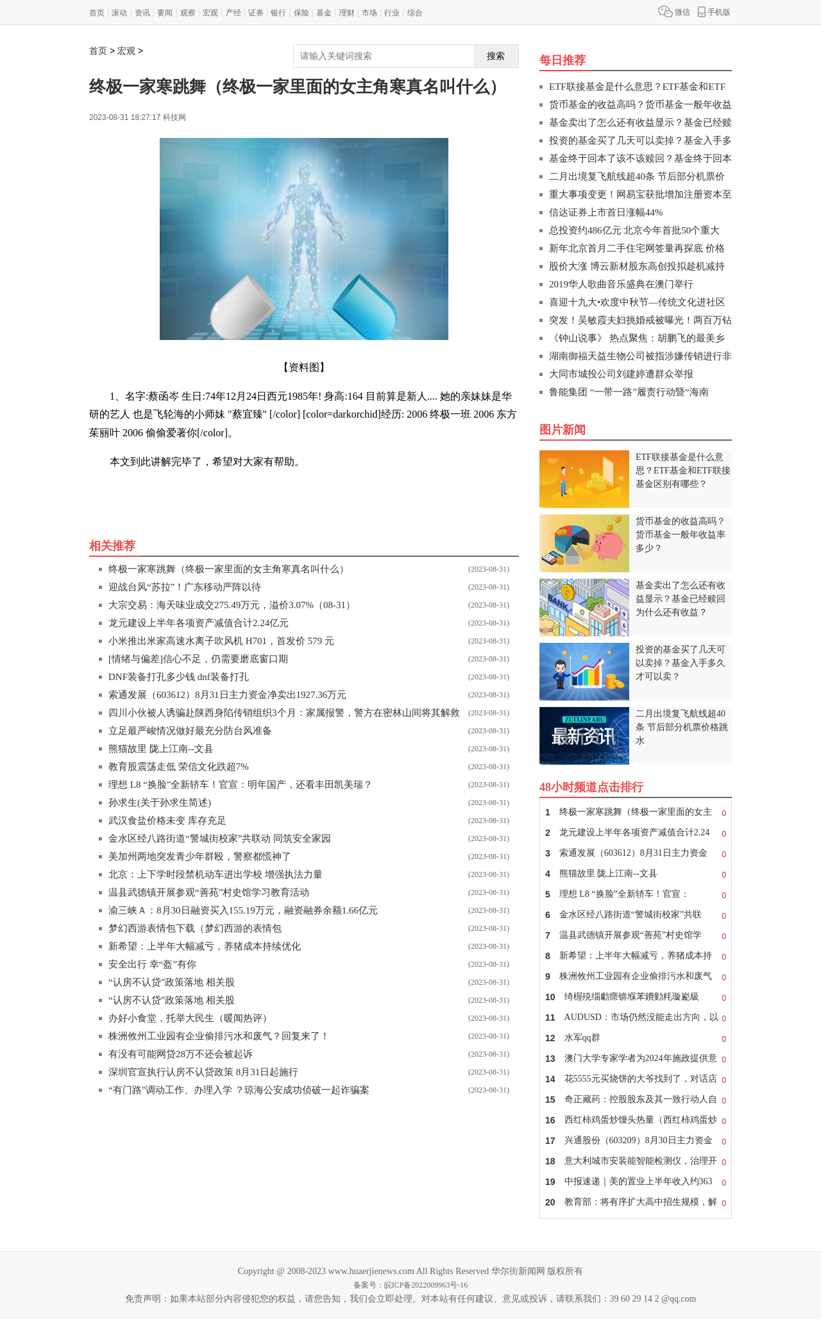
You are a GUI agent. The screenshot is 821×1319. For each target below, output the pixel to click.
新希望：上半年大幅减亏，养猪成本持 (635, 956)
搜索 (496, 56)
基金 (324, 12)
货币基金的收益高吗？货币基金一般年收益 (640, 104)
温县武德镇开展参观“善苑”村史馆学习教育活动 (208, 892)
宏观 (210, 12)
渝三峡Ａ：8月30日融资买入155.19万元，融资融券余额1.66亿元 (243, 910)
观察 (188, 12)
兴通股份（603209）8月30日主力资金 (635, 1140)
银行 (278, 12)
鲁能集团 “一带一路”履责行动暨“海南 (629, 392)
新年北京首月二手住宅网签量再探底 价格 (637, 248)
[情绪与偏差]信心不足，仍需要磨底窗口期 (198, 659)
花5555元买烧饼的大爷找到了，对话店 (635, 1079)
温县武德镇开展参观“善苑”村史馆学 (635, 935)
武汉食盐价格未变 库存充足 (167, 820)
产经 (233, 12)
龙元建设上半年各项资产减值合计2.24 (635, 832)
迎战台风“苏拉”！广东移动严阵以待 (184, 587)
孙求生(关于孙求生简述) (159, 802)
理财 (347, 12)
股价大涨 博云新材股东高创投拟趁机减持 (637, 266)
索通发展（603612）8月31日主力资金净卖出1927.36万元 (227, 695)
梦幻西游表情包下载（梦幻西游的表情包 (195, 928)
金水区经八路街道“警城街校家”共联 (635, 914)
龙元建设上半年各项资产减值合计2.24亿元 (198, 623)
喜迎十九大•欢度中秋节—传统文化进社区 (637, 302)
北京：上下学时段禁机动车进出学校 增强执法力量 (215, 874)
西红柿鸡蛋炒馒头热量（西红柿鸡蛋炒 (635, 1120)
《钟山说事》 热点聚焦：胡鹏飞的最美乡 (637, 338)
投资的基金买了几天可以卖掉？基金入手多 (640, 140)
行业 (392, 12)
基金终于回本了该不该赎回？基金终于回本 (640, 158)
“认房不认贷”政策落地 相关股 (171, 982)
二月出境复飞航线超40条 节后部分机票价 (637, 176)
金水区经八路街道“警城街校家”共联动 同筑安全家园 (219, 838)
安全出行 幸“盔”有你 (152, 964)
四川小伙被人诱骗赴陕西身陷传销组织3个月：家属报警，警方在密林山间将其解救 (284, 713)
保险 (301, 12)
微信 (674, 11)
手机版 (714, 11)
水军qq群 (635, 1038)
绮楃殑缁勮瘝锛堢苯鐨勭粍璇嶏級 (635, 997)
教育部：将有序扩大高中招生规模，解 (635, 1202)
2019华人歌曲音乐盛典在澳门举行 (621, 284)
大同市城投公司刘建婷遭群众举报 (621, 374)
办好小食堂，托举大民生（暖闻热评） (190, 1018)
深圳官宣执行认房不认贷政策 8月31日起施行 (203, 1072)
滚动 (119, 12)
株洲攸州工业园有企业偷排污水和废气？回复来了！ (219, 1036)
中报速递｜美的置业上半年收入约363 (635, 1181)
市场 (369, 12)
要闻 (165, 12)
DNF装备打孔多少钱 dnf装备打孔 (178, 677)
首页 (97, 12)
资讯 (142, 12)
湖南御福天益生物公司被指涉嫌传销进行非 (640, 356)
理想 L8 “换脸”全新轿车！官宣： (635, 894)
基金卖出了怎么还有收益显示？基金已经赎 (640, 122)
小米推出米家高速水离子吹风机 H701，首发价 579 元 (221, 641)
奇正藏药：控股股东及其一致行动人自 (635, 1099)
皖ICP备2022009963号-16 (426, 1285)
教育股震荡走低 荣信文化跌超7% (178, 767)
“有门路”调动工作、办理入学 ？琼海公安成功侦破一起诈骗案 (238, 1090)
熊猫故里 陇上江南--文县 (161, 749)
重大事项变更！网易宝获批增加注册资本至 (640, 194)
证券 (256, 12)
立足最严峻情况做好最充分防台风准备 (190, 731)
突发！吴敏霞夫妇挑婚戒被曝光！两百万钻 (640, 320)
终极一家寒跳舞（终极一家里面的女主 (635, 812)
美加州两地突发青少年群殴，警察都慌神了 (199, 856)
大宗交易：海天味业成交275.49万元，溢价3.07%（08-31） (231, 605)
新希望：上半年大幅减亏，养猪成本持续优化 (204, 946)
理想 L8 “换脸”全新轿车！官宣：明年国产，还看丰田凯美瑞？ (240, 784)
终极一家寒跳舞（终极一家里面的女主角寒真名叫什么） (228, 569)
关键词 (125, 490)
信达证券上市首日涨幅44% (606, 212)
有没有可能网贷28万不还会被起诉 (180, 1054)
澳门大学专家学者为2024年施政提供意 (635, 1058)
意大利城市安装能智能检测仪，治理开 (635, 1161)
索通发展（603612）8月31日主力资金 (635, 853)
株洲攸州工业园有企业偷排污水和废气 (635, 976)
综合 (415, 12)
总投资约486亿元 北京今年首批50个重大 (634, 230)
